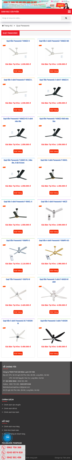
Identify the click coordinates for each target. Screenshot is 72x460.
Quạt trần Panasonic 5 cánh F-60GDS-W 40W (54, 280)
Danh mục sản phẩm (36, 11)
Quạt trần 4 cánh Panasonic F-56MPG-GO (54, 240)
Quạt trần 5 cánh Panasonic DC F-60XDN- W (18, 322)
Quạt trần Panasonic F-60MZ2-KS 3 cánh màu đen (18, 119)
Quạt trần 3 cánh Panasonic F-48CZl (54, 201)
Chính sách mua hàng (11, 426)
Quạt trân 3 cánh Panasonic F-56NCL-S (18, 201)
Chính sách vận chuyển (12, 405)
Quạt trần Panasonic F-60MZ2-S (18, 41)
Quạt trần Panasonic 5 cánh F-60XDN (54, 320)
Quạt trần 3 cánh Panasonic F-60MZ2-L (18, 79)
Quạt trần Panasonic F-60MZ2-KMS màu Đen (54, 119)
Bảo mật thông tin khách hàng (14, 434)
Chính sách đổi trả (10, 408)
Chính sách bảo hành (11, 412)
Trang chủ (7, 26)
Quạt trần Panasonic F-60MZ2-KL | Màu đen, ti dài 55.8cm (18, 161)
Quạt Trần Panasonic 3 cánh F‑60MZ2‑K (54, 79)
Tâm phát (66, 458)
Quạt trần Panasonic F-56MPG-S (18, 240)
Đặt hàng (18, 71)
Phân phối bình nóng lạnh (27, 458)
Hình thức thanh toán (11, 430)
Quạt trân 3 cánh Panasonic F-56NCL (54, 160)
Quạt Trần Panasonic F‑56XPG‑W (18, 279)
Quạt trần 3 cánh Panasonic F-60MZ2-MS (54, 41)
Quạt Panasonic (22, 26)
